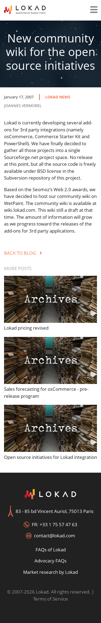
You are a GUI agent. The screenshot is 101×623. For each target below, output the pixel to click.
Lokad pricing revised (26, 328)
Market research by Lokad (50, 572)
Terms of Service (50, 599)
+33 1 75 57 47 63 (58, 524)
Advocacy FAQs (50, 561)
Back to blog (23, 253)
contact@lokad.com (54, 535)
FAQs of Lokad (51, 549)
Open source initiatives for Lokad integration (50, 457)
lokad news (57, 97)
